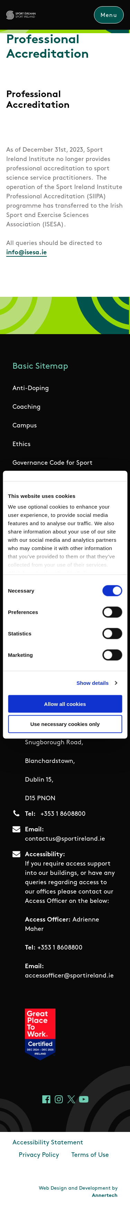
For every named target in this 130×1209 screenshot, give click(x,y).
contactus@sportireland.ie (65, 839)
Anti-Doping (30, 388)
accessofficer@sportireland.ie (69, 976)
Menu (109, 15)
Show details (93, 683)
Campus (24, 426)
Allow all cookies (65, 704)
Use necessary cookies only (64, 724)
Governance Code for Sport (52, 463)
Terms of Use (90, 1155)
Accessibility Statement (47, 1143)
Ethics (21, 444)
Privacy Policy (39, 1155)
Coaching (26, 407)
